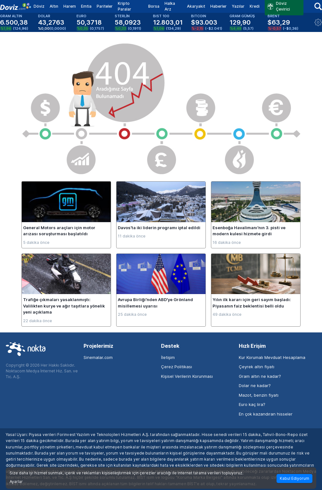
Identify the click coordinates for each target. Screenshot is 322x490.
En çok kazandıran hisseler (266, 413)
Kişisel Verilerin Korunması (187, 376)
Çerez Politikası (176, 366)
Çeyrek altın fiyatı (256, 366)
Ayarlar (16, 482)
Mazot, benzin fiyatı (258, 395)
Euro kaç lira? (252, 404)
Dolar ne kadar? (255, 385)
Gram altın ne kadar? (260, 376)
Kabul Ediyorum (294, 478)
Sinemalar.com (98, 357)
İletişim (168, 357)
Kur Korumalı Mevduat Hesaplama (272, 357)
